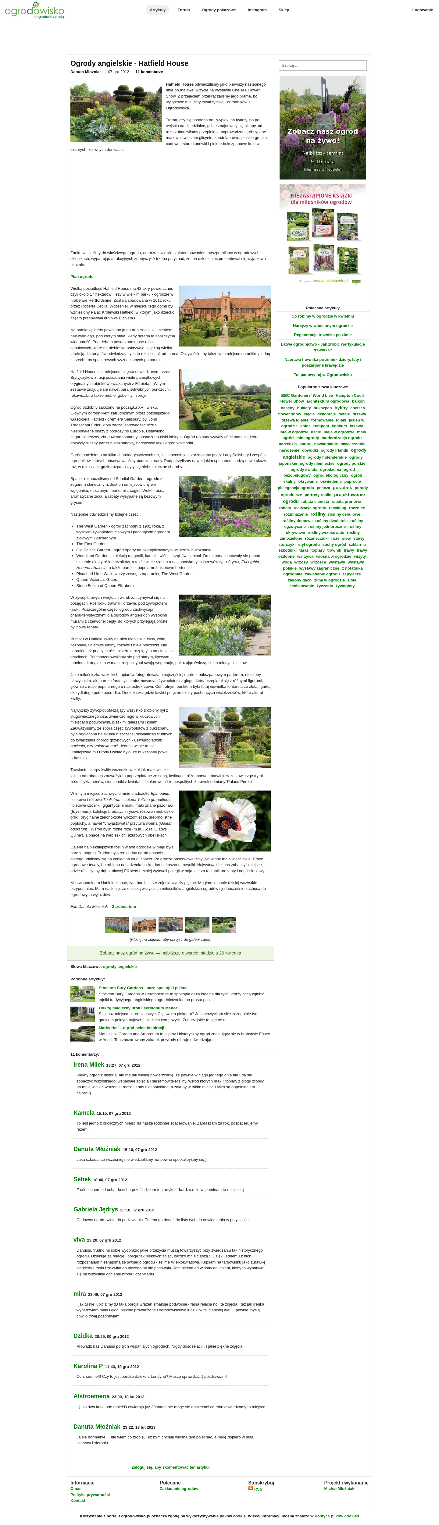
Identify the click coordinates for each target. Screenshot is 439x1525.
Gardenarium (123, 906)
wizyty (360, 556)
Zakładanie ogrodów (179, 1488)
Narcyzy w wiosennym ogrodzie (323, 325)
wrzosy (301, 562)
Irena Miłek (88, 1064)
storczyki (286, 544)
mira (79, 1293)
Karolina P (88, 1366)
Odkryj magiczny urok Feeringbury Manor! (139, 1008)
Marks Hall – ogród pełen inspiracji (131, 1028)
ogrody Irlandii (334, 450)
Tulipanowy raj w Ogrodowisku (323, 374)
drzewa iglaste (295, 420)
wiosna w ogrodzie (334, 556)
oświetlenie (331, 481)
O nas (75, 1488)
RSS (255, 1489)
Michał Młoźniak (339, 1488)
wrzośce (318, 562)
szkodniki (288, 550)
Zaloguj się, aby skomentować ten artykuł (170, 1467)
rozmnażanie (296, 514)
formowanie (322, 420)
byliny (341, 407)
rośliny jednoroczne (327, 526)
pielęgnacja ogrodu (296, 487)
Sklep (284, 10)
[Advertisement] (219, 38)
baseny (287, 408)
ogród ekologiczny (330, 475)
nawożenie (289, 450)
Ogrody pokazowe (219, 10)
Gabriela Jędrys (95, 1209)
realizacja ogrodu (310, 508)
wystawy (337, 562)
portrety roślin (318, 494)
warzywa (305, 556)
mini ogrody (307, 437)
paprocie (352, 481)
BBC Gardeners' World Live (307, 395)
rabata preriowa (346, 501)
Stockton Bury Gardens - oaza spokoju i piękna (143, 988)
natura (305, 444)
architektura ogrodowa (328, 401)
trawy (349, 550)
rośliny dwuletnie (331, 520)
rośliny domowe (297, 520)
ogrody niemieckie (317, 463)
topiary (317, 550)
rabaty (285, 508)
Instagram (257, 10)
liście (316, 432)
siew (346, 538)
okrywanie (308, 481)
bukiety (304, 408)
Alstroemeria (91, 1396)
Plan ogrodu (82, 276)
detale (344, 414)
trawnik (334, 550)
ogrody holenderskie (327, 457)
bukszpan (323, 408)
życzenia (325, 586)
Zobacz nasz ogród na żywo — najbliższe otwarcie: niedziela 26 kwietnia (170, 953)
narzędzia (288, 444)
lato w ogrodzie (294, 432)
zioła (352, 580)
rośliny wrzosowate (326, 532)
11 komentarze (149, 71)
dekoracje (326, 414)
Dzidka (83, 1335)
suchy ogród (334, 544)
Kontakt (77, 1500)
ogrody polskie (351, 463)
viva (79, 1239)
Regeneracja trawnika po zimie (323, 334)
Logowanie (422, 10)
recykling (337, 508)
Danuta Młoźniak (86, 71)
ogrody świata (304, 469)
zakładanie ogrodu (322, 574)
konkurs (339, 426)
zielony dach (300, 580)
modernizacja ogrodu (342, 437)
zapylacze (351, 574)
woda (287, 562)
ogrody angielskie (120, 966)
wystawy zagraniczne (319, 568)
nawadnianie (326, 444)
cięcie (309, 414)
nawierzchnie (353, 444)
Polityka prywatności (90, 1494)
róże (335, 538)
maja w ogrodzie (339, 432)
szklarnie (357, 544)
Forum (183, 10)
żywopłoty (345, 586)
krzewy (356, 426)
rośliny (318, 514)
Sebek (82, 1179)
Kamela (84, 1112)
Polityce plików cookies (337, 1516)
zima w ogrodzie (329, 580)
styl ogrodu (309, 544)
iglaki (341, 420)
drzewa (359, 414)
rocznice (357, 508)
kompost (320, 426)
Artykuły (158, 10)
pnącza (323, 487)
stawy (358, 538)
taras (304, 550)
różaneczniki (317, 538)
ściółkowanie (301, 586)
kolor (305, 426)
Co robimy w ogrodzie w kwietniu (322, 316)
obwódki (310, 450)
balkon (358, 401)
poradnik (342, 487)
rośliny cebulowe (344, 514)
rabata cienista (315, 501)
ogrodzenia (330, 469)
